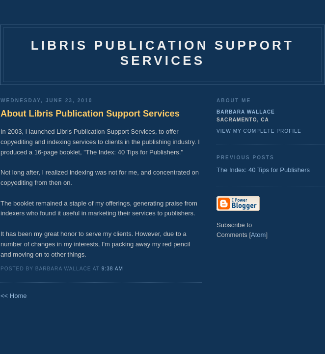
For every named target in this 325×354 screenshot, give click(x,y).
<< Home (13, 295)
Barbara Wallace (246, 112)
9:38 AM (112, 268)
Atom (258, 234)
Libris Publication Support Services (162, 53)
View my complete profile (259, 131)
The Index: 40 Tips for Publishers (263, 170)
